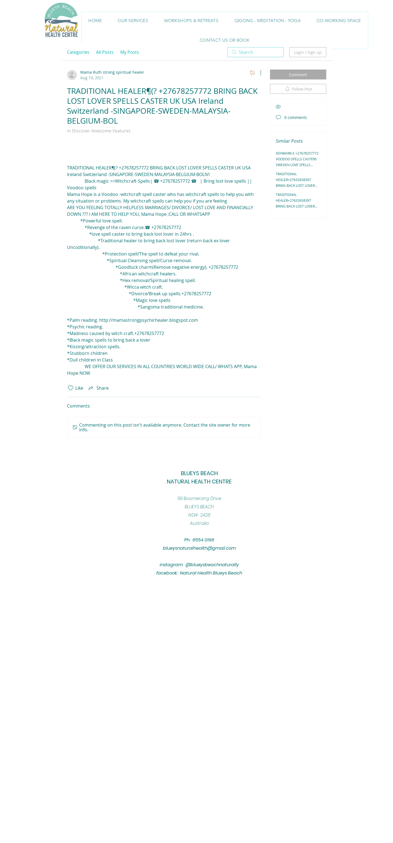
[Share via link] (98, 388)
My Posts (129, 52)
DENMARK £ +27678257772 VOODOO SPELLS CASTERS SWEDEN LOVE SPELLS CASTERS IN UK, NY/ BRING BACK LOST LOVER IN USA (297, 165)
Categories (78, 52)
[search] (256, 52)
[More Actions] (258, 73)
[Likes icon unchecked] (70, 388)
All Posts (105, 52)
